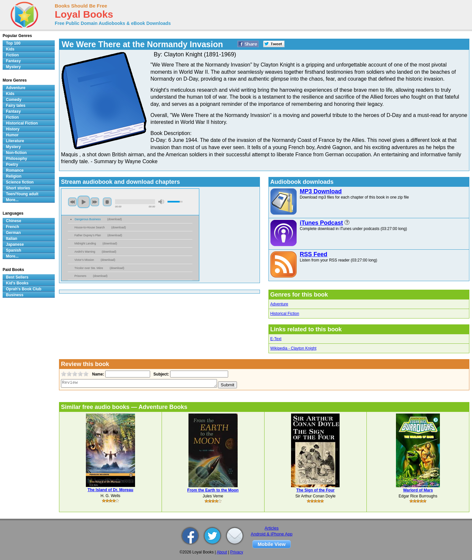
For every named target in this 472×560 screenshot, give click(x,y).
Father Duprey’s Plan (87, 235)
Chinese (13, 221)
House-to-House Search (89, 227)
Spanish (13, 250)
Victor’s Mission (84, 259)
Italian (11, 238)
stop (107, 201)
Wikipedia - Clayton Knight (293, 348)
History (12, 129)
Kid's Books (17, 283)
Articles (272, 528)
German (13, 232)
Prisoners (80, 276)
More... (12, 200)
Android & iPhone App (271, 533)
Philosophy (16, 158)
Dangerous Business (88, 219)
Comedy (13, 99)
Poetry (12, 164)
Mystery (13, 67)
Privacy (236, 552)
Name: (97, 374)
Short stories (18, 188)
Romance (15, 170)
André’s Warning (84, 251)
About (222, 552)
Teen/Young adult (22, 194)
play (83, 201)
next (94, 201)
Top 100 (13, 43)
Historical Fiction (284, 313)
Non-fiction (16, 152)
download (114, 219)
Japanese (15, 244)
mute (161, 201)
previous (72, 201)
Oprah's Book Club (23, 289)
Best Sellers (17, 277)
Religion (13, 176)
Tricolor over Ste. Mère (88, 268)
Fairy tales (15, 105)
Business (14, 295)
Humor (12, 135)
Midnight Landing (85, 243)
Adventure (279, 304)
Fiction (12, 55)
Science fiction (20, 182)
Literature (15, 141)
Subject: (160, 374)
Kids (10, 49)
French (12, 226)
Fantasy (13, 61)
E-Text (276, 339)
